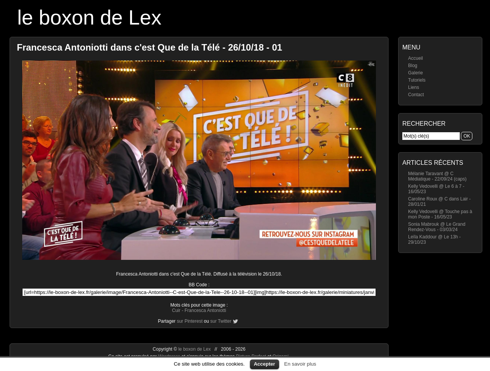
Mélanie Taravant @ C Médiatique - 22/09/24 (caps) (437, 176)
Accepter (264, 364)
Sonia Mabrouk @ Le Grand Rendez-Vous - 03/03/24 (437, 227)
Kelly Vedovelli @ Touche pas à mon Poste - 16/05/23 (440, 214)
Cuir (176, 310)
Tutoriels (417, 80)
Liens (413, 87)
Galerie (415, 73)
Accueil (415, 58)
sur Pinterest (190, 321)
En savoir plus (300, 364)
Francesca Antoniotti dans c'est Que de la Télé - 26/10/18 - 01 (149, 47)
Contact (416, 94)
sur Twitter (220, 321)
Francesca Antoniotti (205, 310)
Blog (412, 65)
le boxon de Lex (89, 17)
